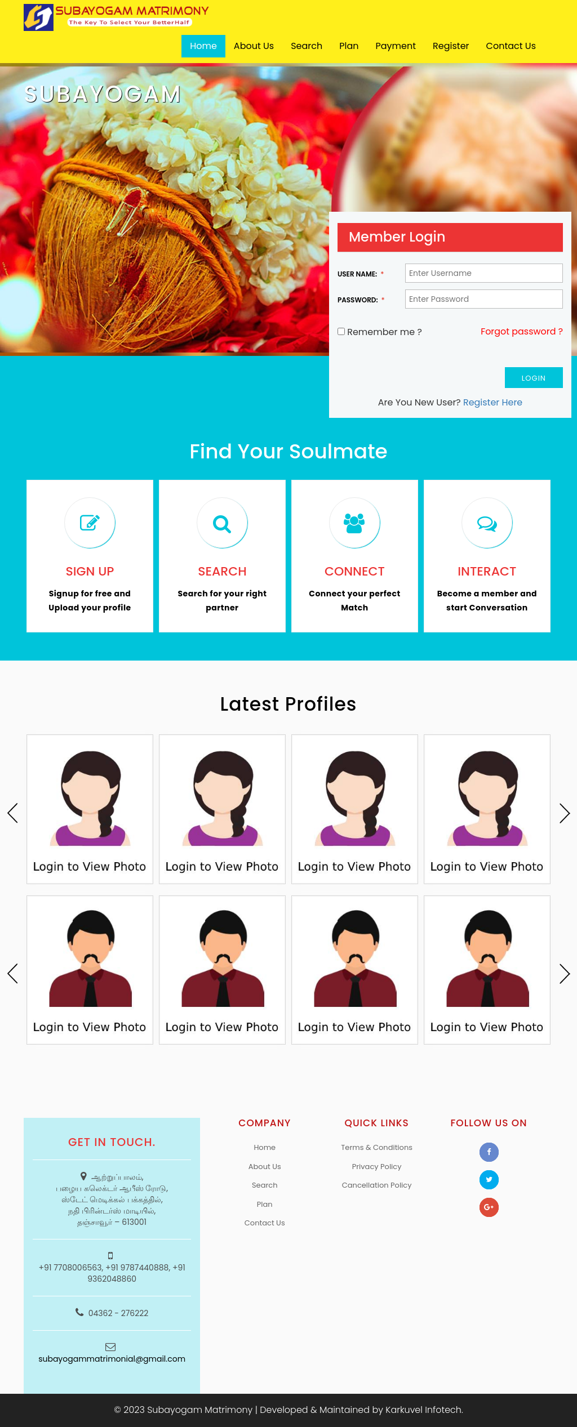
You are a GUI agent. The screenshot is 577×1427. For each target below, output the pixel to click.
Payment (396, 45)
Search (306, 45)
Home (203, 45)
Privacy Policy (377, 1166)
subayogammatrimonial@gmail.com (111, 1358)
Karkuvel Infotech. (424, 1409)
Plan (348, 45)
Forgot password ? (521, 331)
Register (451, 45)
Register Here (493, 402)
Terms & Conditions (376, 1147)
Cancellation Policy (377, 1185)
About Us (254, 45)
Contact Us (511, 45)
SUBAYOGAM (103, 94)
